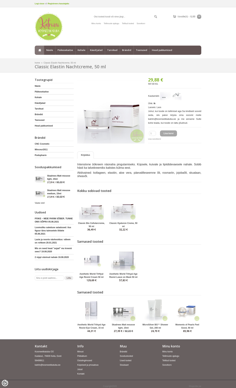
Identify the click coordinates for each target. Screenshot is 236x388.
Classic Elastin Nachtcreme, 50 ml (60, 63)
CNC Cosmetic (42, 144)
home (39, 50)
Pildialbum (82, 356)
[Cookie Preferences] (5, 383)
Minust (80, 351)
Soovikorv (141, 23)
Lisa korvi (168, 133)
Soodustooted (126, 356)
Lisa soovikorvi (154, 139)
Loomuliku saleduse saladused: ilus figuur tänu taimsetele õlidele (53, 230)
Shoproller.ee (195, 386)
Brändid (126, 50)
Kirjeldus (85, 155)
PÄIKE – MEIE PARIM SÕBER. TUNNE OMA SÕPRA (54, 220)
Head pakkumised (162, 50)
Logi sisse (39, 3)
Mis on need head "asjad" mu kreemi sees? (53, 250)
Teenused (141, 50)
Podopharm (41, 155)
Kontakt (81, 374)
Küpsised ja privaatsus (88, 365)
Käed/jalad (96, 50)
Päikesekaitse (65, 50)
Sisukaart (124, 365)
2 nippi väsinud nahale (52, 257)
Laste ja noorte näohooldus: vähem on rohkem (53, 241)
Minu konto (96, 23)
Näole (49, 50)
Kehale (81, 50)
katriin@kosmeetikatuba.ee (47, 365)
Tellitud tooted (128, 23)
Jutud (79, 369)
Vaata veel (40, 203)
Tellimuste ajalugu (111, 23)
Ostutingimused (84, 360)
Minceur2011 (41, 149)
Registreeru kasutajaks (58, 3)
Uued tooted (125, 360)
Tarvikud (112, 50)
